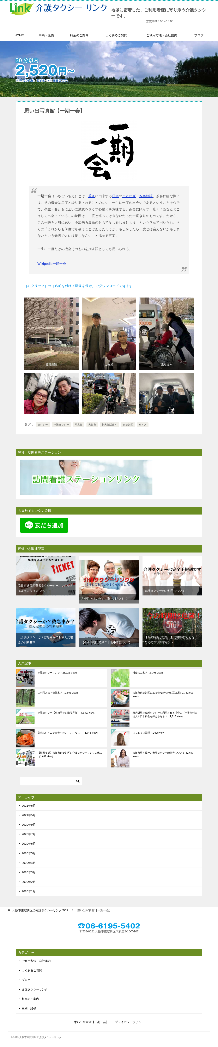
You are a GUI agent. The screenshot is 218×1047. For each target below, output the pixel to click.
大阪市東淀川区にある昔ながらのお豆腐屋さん (163, 694)
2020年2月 (29, 881)
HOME (19, 35)
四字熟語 (146, 196)
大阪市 (92, 424)
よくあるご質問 (116, 35)
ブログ (199, 35)
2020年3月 (29, 872)
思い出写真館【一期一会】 (91, 1022)
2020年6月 (29, 843)
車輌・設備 (46, 35)
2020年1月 (29, 891)
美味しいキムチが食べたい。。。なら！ (68, 732)
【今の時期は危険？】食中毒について (106, 642)
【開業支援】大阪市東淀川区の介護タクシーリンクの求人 (70, 754)
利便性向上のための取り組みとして (104, 598)
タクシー (43, 424)
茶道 (91, 196)
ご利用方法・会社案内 (161, 35)
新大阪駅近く (109, 424)
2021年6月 (29, 805)
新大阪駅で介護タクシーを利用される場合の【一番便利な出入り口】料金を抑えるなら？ (165, 714)
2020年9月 (29, 824)
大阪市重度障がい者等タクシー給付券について (163, 754)
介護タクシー (61, 424)
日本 (115, 196)
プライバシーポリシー (129, 1022)
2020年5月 (29, 853)
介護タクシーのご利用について (165, 590)
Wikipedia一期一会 (51, 264)
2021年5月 (29, 815)
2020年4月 (29, 862)
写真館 (79, 424)
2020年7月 (29, 834)
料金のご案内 (79, 35)
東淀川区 (128, 424)
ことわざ (129, 196)
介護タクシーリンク (58, 672)
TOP (40, 910)
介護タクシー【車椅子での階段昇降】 (67, 712)
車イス (143, 424)
